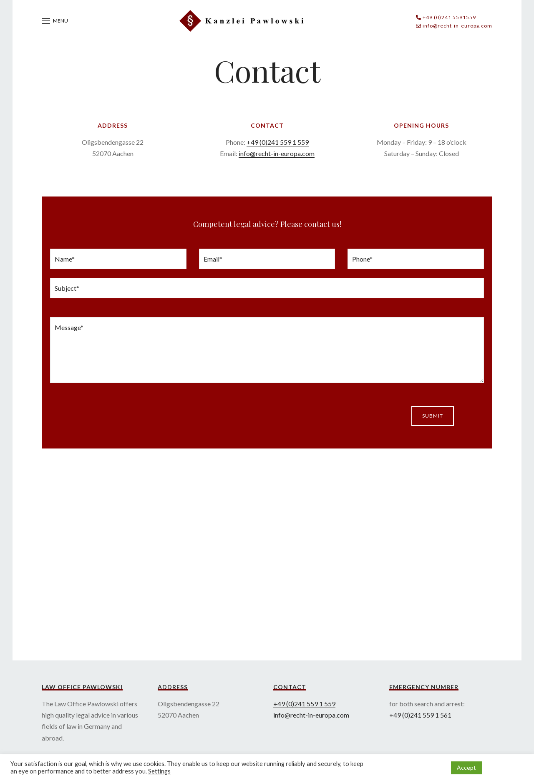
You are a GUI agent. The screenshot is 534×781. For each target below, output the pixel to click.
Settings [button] (159, 771)
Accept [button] (466, 767)
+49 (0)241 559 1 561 (420, 715)
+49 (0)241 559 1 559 (278, 142)
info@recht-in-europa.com (277, 153)
